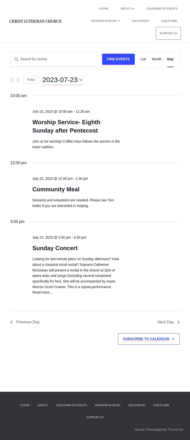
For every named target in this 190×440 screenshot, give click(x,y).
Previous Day (25, 322)
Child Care (169, 21)
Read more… (42, 292)
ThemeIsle (175, 429)
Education (140, 21)
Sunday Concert (55, 248)
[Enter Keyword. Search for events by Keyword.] (56, 59)
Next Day (169, 322)
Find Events (118, 59)
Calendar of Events (161, 8)
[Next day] (18, 80)
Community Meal (56, 189)
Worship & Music (105, 21)
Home (104, 8)
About (127, 8)
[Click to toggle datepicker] (62, 80)
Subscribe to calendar (146, 339)
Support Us (168, 33)
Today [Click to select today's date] (31, 79)
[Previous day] (11, 80)
